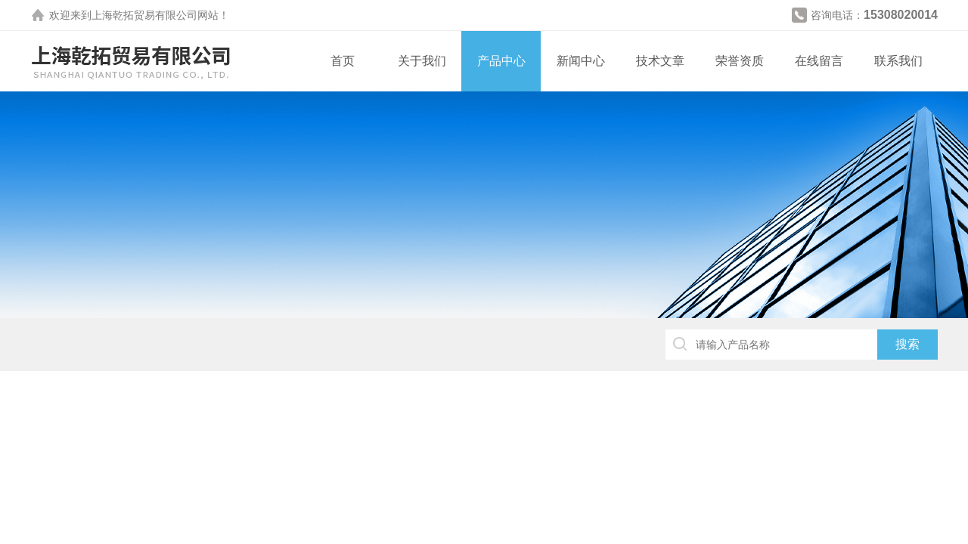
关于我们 (422, 60)
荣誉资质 (739, 60)
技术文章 (660, 60)
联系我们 (898, 60)
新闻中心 (581, 60)
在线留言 (819, 60)
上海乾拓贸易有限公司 (144, 15)
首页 (342, 60)
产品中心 (501, 60)
